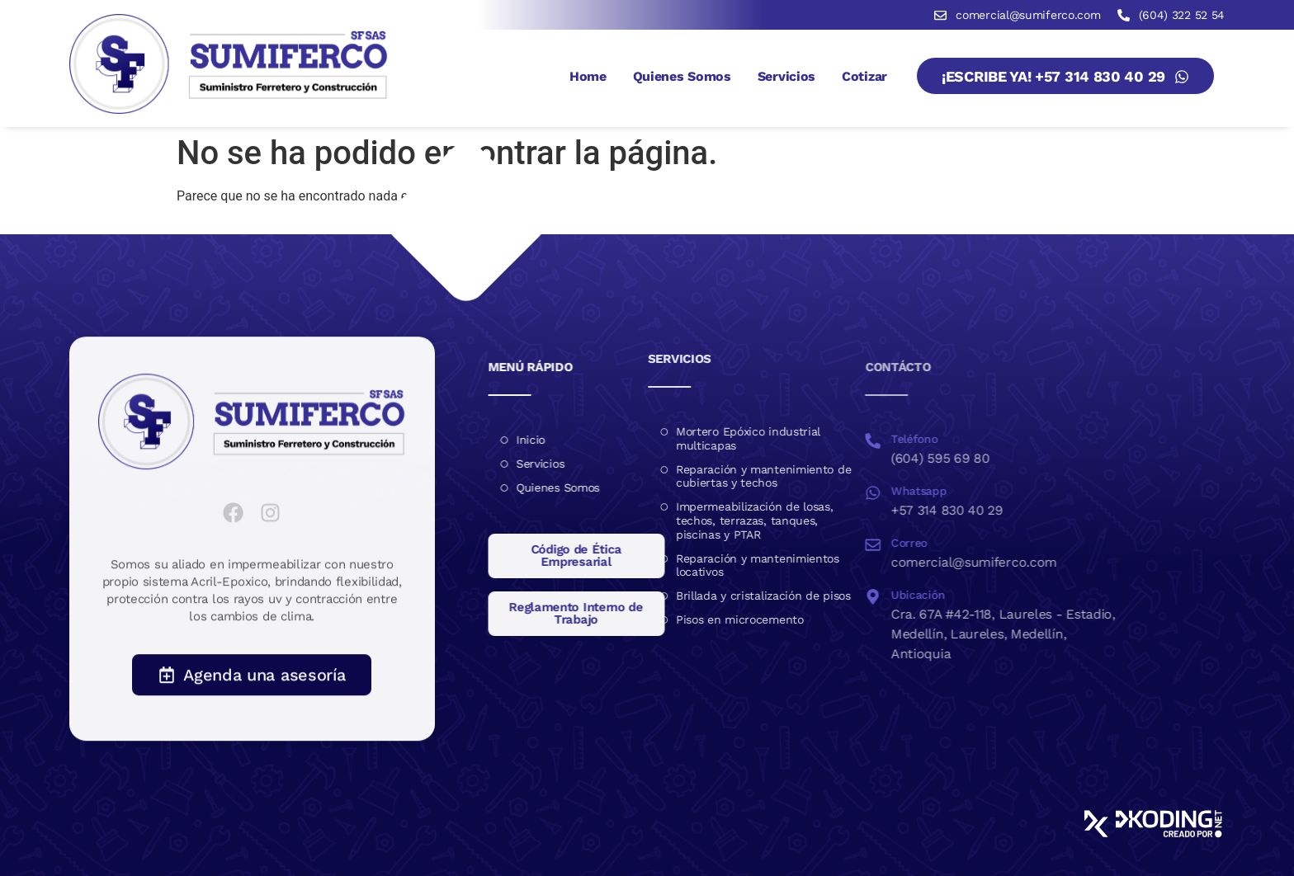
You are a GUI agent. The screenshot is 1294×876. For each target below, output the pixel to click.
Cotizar (864, 76)
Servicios (786, 76)
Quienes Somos (682, 76)
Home (588, 76)
